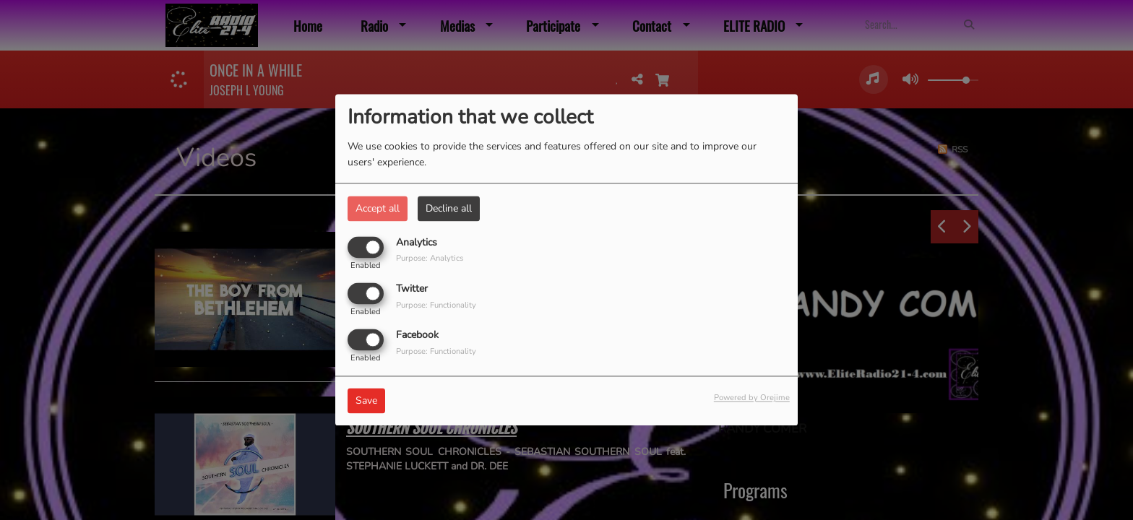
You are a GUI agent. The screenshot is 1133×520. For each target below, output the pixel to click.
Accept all (378, 208)
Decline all (449, 208)
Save (366, 401)
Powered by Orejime (752, 398)
